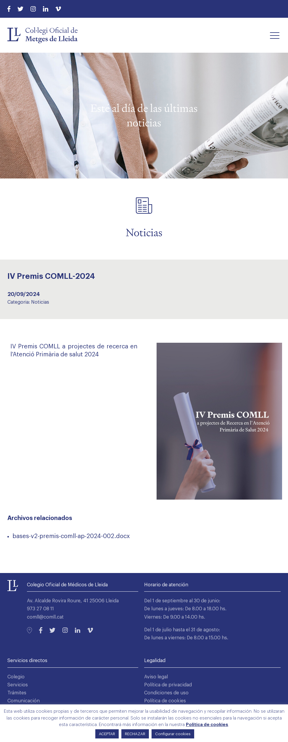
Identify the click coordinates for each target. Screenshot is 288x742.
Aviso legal (156, 677)
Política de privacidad (168, 685)
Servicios (17, 685)
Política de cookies (165, 700)
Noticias (40, 302)
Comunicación (23, 700)
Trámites (16, 693)
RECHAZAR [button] (135, 734)
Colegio (16, 677)
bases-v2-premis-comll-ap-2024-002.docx (71, 536)
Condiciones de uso (166, 693)
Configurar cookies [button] (173, 734)
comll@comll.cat (45, 617)
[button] (275, 35)
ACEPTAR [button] (107, 734)
